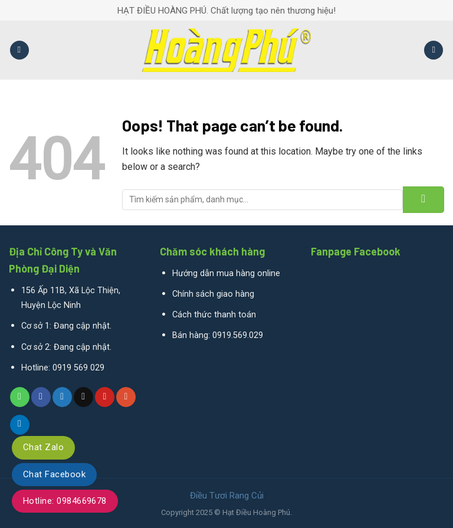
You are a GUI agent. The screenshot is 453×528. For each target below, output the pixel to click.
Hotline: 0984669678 (65, 501)
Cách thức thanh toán (214, 315)
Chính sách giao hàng (213, 294)
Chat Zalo (43, 447)
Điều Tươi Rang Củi (227, 495)
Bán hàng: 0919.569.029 (217, 335)
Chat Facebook (54, 474)
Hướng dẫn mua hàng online (226, 273)
